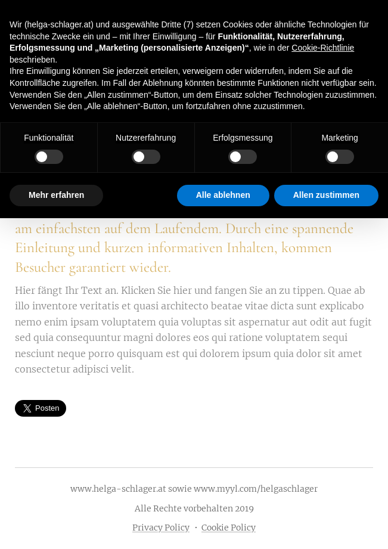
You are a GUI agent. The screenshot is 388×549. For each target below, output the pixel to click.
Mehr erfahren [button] (56, 195)
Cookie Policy (228, 527)
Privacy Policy (161, 527)
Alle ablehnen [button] (223, 195)
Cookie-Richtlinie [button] (322, 47)
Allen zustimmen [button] (326, 195)
